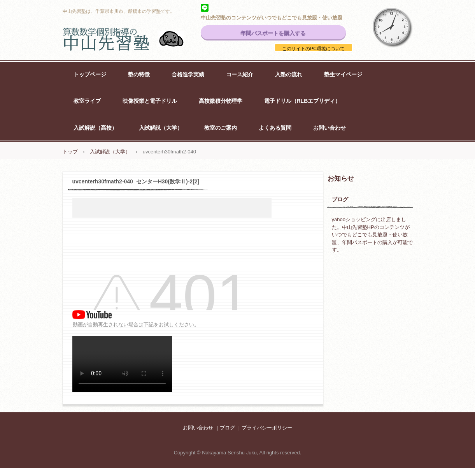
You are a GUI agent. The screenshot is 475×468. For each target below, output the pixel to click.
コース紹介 (239, 74)
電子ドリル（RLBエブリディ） (302, 101)
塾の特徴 (139, 74)
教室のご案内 (220, 128)
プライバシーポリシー (267, 428)
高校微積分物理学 (220, 101)
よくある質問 (275, 128)
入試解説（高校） (95, 128)
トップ (70, 152)
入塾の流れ (288, 74)
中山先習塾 (133, 39)
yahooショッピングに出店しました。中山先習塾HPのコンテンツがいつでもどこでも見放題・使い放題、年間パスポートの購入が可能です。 (372, 234)
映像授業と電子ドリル (150, 101)
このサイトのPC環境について (313, 48)
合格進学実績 (188, 74)
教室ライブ (87, 101)
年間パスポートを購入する (273, 33)
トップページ (90, 74)
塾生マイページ (343, 74)
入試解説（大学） (160, 128)
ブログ (340, 199)
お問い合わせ (329, 128)
